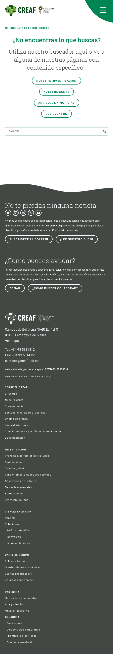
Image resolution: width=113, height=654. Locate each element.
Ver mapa (12, 341)
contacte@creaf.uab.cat (22, 361)
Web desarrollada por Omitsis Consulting (28, 376)
